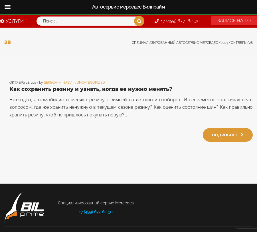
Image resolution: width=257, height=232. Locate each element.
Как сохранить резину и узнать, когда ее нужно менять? (90, 89)
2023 (224, 43)
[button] (234, 20)
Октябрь (238, 43)
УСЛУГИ (12, 21)
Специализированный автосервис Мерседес (175, 43)
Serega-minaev (58, 83)
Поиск (139, 21)
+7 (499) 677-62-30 (96, 212)
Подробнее (228, 134)
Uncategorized (90, 83)
